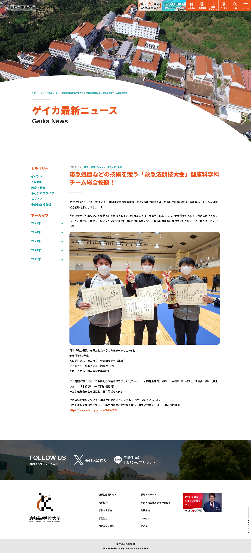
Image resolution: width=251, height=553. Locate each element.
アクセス (145, 518)
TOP (34, 93)
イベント (37, 176)
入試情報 (37, 182)
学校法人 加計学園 (125, 544)
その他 (144, 526)
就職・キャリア (149, 494)
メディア (36, 199)
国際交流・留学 (106, 526)
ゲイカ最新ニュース (49, 93)
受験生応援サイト (108, 494)
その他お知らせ (41, 204)
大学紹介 (103, 502)
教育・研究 (38, 188)
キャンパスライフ (42, 193)
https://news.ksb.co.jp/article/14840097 (93, 410)
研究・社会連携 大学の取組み (155, 502)
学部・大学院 (105, 510)
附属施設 (145, 510)
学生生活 (103, 518)
